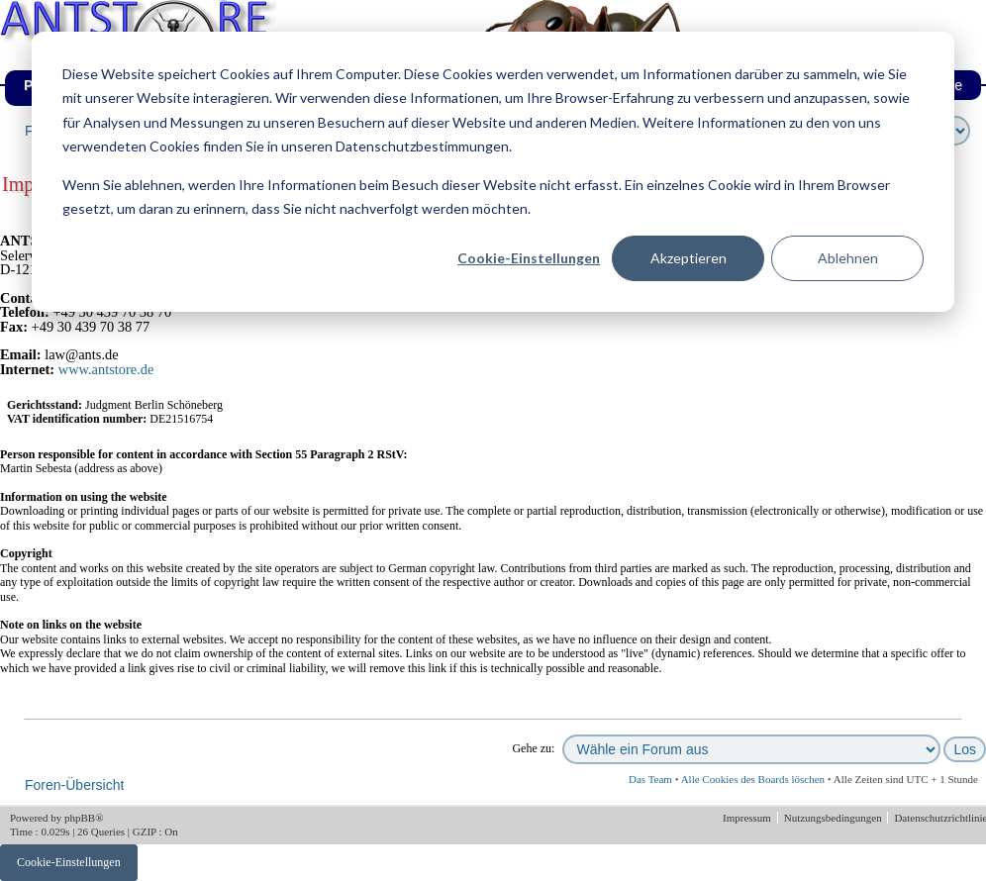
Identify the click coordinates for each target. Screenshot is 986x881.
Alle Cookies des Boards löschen (753, 779)
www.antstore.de (106, 369)
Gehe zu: (533, 748)
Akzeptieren (688, 257)
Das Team (650, 779)
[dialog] (493, 172)
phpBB (79, 818)
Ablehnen (848, 257)
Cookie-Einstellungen (528, 257)
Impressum (748, 818)
